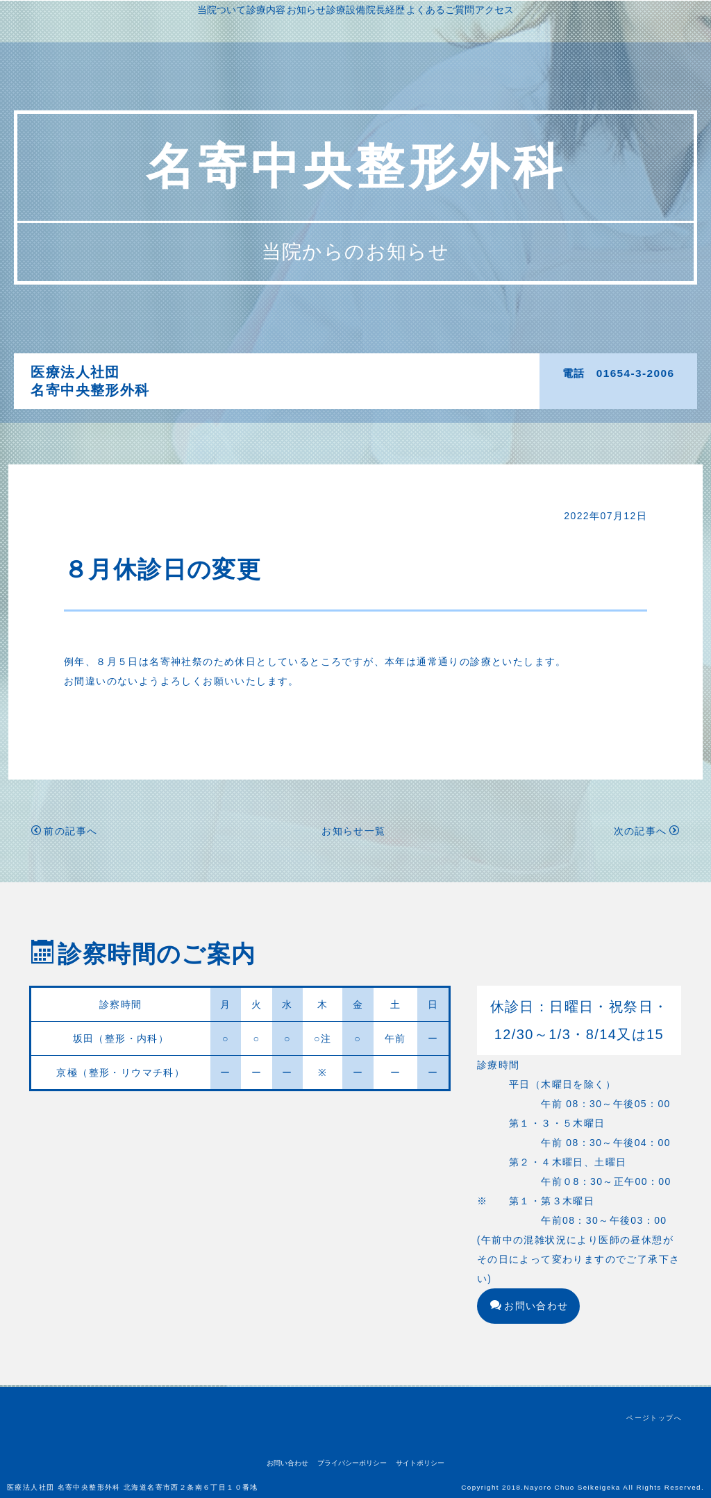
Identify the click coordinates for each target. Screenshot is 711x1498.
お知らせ (369, 372)
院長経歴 (472, 372)
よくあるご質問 (339, 391)
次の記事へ (647, 833)
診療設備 (420, 372)
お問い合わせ (529, 1307)
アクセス (404, 391)
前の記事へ (64, 833)
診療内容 (317, 372)
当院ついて (261, 372)
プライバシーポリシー (352, 1463)
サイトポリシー (420, 1463)
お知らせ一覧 (353, 833)
